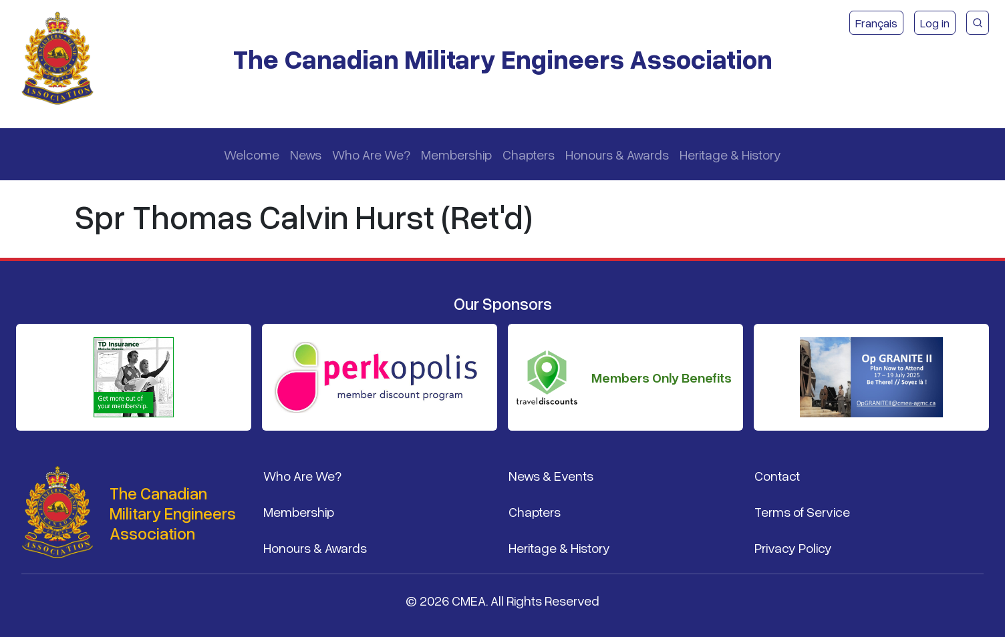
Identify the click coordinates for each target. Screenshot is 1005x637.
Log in (935, 22)
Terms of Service (802, 511)
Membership (456, 154)
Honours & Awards (617, 154)
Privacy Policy (793, 548)
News (305, 154)
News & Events (551, 475)
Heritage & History (730, 154)
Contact (777, 475)
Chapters (529, 154)
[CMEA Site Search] (977, 23)
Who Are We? (371, 154)
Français (876, 22)
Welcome (251, 154)
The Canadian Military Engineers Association (502, 58)
